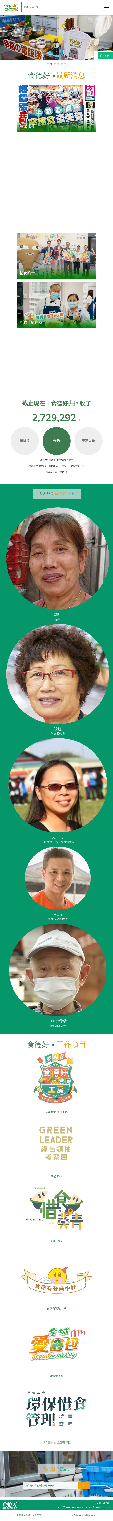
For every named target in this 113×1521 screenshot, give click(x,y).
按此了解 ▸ (105, 55)
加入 (84, 1485)
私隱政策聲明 (23, 1515)
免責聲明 (36, 1515)
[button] (48, 64)
